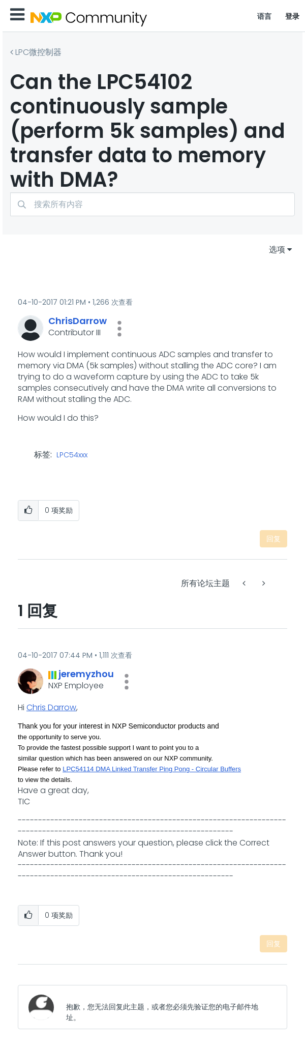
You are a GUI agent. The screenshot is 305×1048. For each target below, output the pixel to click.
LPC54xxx (71, 455)
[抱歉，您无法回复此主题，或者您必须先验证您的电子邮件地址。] (168, 1007)
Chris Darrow (51, 707)
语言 (264, 16)
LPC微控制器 (38, 52)
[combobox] (152, 204)
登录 (292, 16)
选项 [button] (277, 249)
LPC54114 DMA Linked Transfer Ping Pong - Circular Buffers (152, 769)
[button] (119, 328)
